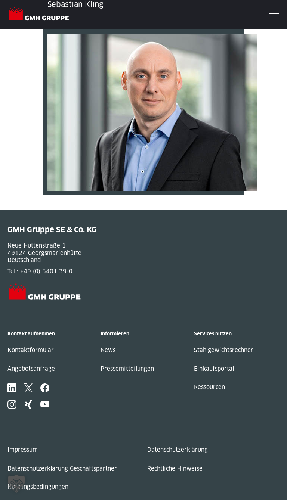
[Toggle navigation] (274, 14)
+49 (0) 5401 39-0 (46, 271)
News (108, 350)
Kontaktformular (30, 350)
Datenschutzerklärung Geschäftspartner (62, 468)
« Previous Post (64, 198)
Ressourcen (209, 387)
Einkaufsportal (214, 368)
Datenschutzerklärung (177, 449)
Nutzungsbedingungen (37, 486)
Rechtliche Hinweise (175, 468)
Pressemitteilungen (127, 368)
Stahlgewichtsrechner (223, 350)
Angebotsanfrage (31, 368)
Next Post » (59, 206)
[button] (16, 483)
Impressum (22, 449)
